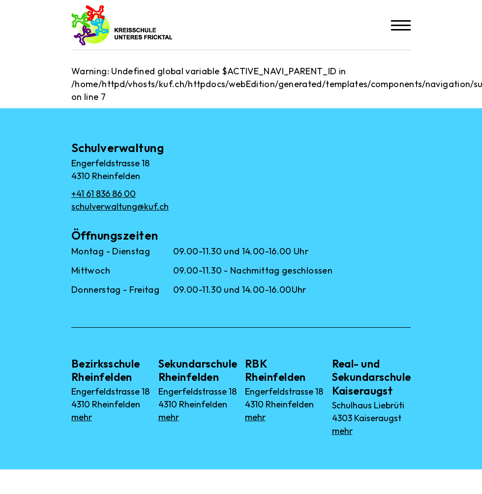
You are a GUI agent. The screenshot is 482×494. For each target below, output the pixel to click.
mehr (81, 417)
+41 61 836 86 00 (103, 193)
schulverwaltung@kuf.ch (120, 206)
